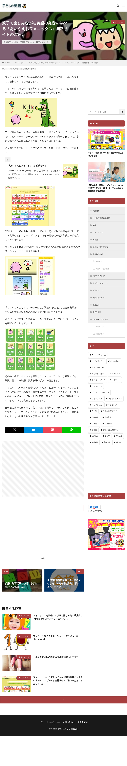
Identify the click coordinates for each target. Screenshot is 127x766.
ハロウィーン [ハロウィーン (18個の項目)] (97, 392)
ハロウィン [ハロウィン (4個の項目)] (116, 386)
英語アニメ (101, 339)
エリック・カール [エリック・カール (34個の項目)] (99, 380)
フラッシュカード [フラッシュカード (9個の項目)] (115, 405)
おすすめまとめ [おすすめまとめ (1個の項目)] (98, 373)
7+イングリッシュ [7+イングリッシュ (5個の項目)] (99, 361)
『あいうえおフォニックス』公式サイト (28, 165)
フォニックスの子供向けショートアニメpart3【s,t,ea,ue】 (57, 638)
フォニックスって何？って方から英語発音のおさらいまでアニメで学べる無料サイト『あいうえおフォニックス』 (58, 681)
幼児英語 (97, 309)
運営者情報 (83, 722)
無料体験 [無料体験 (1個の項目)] (95, 442)
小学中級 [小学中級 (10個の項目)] (95, 423)
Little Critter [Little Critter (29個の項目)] (115, 367)
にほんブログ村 (95, 516)
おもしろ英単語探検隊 (103, 219)
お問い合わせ (69, 722)
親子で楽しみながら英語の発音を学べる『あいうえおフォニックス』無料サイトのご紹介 (63, 63)
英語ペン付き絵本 (104, 272)
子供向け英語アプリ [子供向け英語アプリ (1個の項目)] (111, 417)
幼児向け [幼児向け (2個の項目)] (95, 429)
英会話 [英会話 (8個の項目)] (107, 442)
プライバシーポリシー (50, 722)
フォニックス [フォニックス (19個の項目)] (97, 405)
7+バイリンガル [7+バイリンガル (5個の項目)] (98, 367)
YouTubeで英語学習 (102, 324)
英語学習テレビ (100, 279)
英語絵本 (97, 212)
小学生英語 (98, 317)
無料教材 (100, 264)
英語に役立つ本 (100, 302)
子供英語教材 (99, 257)
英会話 (96, 242)
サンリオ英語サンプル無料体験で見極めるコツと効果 (106, 154)
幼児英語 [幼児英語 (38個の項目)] (108, 429)
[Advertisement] (43, 469)
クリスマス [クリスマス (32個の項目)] (116, 380)
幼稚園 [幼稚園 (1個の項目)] (94, 436)
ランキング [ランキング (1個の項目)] (112, 411)
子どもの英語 (72, 729)
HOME (7, 63)
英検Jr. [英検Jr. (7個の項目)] (118, 448)
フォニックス (43, 42)
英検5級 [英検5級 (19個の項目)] (107, 448)
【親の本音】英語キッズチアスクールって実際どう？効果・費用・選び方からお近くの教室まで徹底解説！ (106, 189)
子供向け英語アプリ (102, 249)
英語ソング (101, 332)
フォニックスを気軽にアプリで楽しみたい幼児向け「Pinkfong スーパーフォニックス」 (58, 617)
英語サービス (99, 294)
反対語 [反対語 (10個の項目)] (94, 417)
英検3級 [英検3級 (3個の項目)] (119, 442)
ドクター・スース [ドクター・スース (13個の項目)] (99, 386)
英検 (95, 227)
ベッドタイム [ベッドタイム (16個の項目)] (97, 411)
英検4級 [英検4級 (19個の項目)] (95, 448)
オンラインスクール (102, 287)
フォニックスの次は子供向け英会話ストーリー (57, 656)
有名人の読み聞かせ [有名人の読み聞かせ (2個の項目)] (111, 436)
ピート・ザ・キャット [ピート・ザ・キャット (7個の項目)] (100, 398)
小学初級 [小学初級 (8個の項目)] (108, 423)
